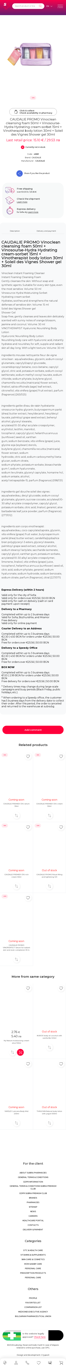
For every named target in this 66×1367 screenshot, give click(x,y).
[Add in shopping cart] (20, 1052)
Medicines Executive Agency (33, 1312)
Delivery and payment (46, 231)
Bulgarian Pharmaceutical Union (33, 1316)
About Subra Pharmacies (33, 1173)
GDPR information (33, 1182)
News (33, 1211)
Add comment (33, 729)
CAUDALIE (36, 157)
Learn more (22, 202)
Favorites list (33, 1303)
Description (15, 231)
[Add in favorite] (28, 756)
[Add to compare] (16, 815)
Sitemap (33, 1207)
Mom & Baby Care (33, 1264)
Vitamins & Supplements (33, 1255)
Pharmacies (33, 1202)
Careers (33, 1216)
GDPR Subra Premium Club (33, 1193)
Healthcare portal (33, 1220)
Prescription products (33, 1273)
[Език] (49, 6)
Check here (40, 1337)
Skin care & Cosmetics (33, 1259)
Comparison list (33, 1307)
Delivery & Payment (33, 1229)
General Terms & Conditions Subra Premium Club (33, 1187)
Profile (33, 1298)
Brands (33, 1198)
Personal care (33, 1268)
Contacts (33, 1225)
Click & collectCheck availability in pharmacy (33, 111)
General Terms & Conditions (33, 1177)
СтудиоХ (45, 1355)
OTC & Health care (33, 1250)
